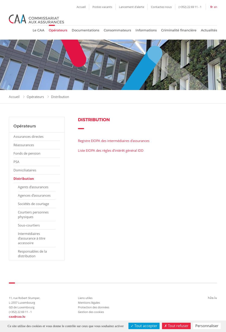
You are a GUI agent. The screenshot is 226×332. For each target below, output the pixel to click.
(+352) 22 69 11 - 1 (190, 7)
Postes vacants (102, 7)
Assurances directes (28, 136)
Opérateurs (58, 30)
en (215, 7)
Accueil (81, 7)
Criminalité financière (178, 30)
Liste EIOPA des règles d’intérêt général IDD (110, 150)
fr (211, 7)
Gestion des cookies (91, 312)
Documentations (85, 30)
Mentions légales (89, 303)
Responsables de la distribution (32, 253)
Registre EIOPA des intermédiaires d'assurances (113, 140)
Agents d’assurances (33, 187)
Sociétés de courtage (33, 204)
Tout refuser (176, 325)
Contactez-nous (161, 7)
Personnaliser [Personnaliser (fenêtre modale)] (206, 325)
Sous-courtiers (29, 225)
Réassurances (23, 145)
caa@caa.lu (17, 317)
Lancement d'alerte (131, 7)
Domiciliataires (24, 170)
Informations (146, 30)
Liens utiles (85, 298)
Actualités (209, 30)
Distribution (60, 96)
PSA (16, 161)
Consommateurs (117, 30)
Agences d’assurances (34, 195)
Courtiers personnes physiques (33, 214)
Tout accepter (144, 325)
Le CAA (38, 30)
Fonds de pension (26, 153)
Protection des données (93, 307)
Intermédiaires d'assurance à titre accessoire (31, 238)
